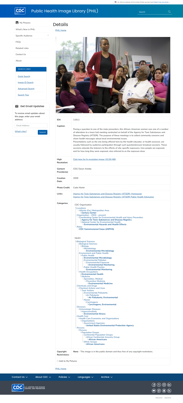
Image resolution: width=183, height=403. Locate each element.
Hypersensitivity (89, 311)
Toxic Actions (88, 290)
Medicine (86, 276)
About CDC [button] (43, 377)
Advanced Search (26, 88)
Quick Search (24, 76)
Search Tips (23, 95)
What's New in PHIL (25, 29)
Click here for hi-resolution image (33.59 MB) (94, 159)
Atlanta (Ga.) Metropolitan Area (94, 210)
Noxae (87, 299)
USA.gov (167, 398)
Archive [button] (107, 377)
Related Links (22, 48)
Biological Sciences (86, 241)
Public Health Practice (94, 267)
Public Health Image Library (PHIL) (64, 11)
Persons (80, 327)
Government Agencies (94, 323)
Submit (42, 132)
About (18, 60)
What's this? (21, 131)
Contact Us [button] (20, 377)
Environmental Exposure (97, 262)
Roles (79, 226)
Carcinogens (92, 302)
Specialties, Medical (93, 278)
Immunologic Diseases (89, 309)
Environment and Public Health (94, 253)
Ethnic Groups (90, 341)
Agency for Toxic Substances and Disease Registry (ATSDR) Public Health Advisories (113, 196)
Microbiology (90, 248)
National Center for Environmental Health (101, 222)
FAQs (18, 41)
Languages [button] (86, 377)
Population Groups (90, 332)
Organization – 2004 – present (91, 215)
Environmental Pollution (95, 260)
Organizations (88, 320)
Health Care (82, 316)
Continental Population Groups (98, 334)
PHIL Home (60, 30)
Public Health (88, 255)
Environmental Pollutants (96, 292)
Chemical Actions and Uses (92, 288)
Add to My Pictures (67, 361)
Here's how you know (162, 2)
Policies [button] (64, 377)
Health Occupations (88, 271)
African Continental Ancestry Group (103, 337)
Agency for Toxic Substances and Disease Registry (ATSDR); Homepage (107, 193)
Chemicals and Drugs (87, 285)
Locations (81, 208)
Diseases (81, 306)
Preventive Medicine (95, 281)
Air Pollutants (92, 295)
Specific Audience (24, 35)
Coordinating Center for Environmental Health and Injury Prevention (111, 217)
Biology (85, 246)
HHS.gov (159, 398)
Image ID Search (25, 82)
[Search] (152, 12)
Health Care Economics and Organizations (99, 318)
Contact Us (21, 54)
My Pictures (23, 23)
